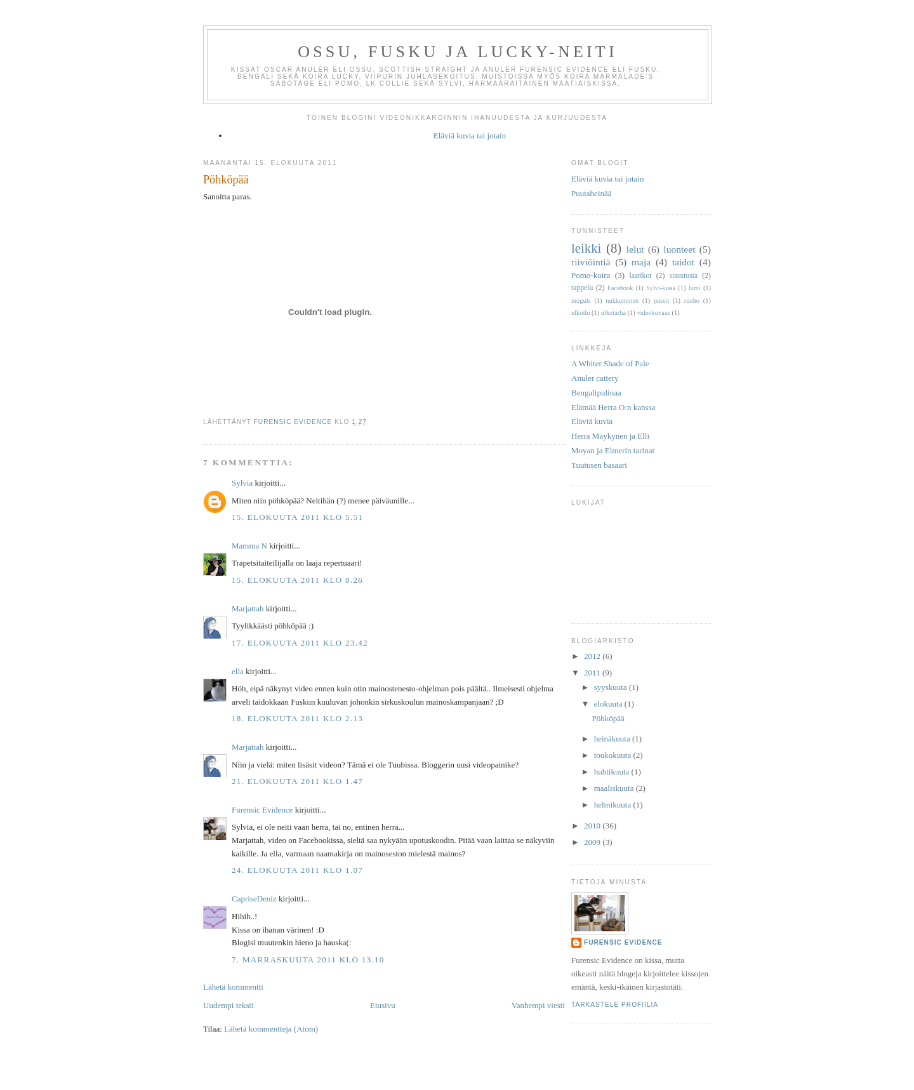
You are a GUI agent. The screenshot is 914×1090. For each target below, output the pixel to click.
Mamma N (249, 545)
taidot (683, 261)
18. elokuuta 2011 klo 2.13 (297, 718)
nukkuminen (622, 300)
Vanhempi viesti (538, 1005)
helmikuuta (613, 804)
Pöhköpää (608, 718)
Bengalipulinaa (596, 392)
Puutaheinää (591, 193)
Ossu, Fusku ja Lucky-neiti (458, 52)
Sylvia (242, 483)
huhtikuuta (613, 771)
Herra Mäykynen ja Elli (610, 436)
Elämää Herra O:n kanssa (613, 407)
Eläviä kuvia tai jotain (470, 135)
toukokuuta (613, 755)
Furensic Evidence (262, 809)
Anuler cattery (595, 378)
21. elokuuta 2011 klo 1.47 (297, 781)
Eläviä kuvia (592, 421)
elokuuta (609, 703)
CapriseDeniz (254, 898)
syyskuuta (611, 687)
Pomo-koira (590, 275)
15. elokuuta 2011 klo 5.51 (297, 517)
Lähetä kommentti (233, 987)
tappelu (582, 288)
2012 (593, 656)
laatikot (640, 276)
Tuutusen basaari (599, 465)
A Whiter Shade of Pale (610, 363)
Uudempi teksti (228, 1005)
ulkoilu (580, 312)
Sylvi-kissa (660, 287)
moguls (581, 300)
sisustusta (683, 276)
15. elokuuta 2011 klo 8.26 (297, 580)
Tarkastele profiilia (614, 1004)
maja (641, 261)
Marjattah (248, 608)
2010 (593, 825)
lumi (695, 287)
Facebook (620, 287)
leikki (586, 248)
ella (238, 671)
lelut (635, 249)
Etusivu (382, 1005)
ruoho (691, 300)
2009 (593, 842)
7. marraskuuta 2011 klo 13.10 (308, 959)
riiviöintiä (591, 261)
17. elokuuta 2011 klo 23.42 (300, 643)
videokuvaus (653, 312)
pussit (661, 300)
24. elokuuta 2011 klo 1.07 (297, 870)
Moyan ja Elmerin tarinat (612, 450)
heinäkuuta (613, 738)
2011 (593, 672)
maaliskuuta (615, 788)
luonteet (679, 249)
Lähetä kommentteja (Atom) (271, 1029)
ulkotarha (613, 312)
